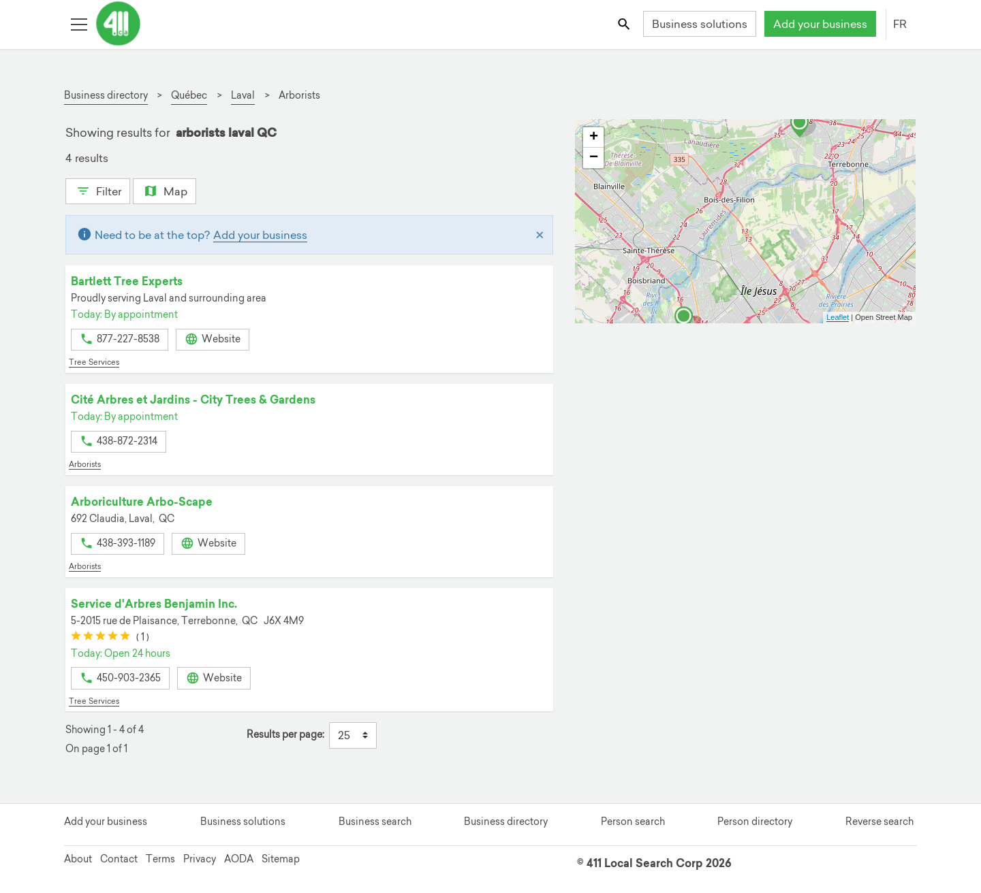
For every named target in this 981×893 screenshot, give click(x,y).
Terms (160, 859)
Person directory (754, 821)
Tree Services (94, 362)
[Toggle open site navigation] (79, 23)
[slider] (100, 637)
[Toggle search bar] (625, 23)
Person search (633, 821)
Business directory (506, 821)
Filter (97, 189)
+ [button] (593, 137)
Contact (119, 859)
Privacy (199, 859)
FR (900, 24)
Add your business (820, 24)
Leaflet (837, 317)
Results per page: (285, 735)
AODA (238, 859)
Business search (375, 821)
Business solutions (699, 24)
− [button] (593, 158)
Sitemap (281, 859)
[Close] (539, 235)
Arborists (85, 464)
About (78, 859)
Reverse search (879, 821)
